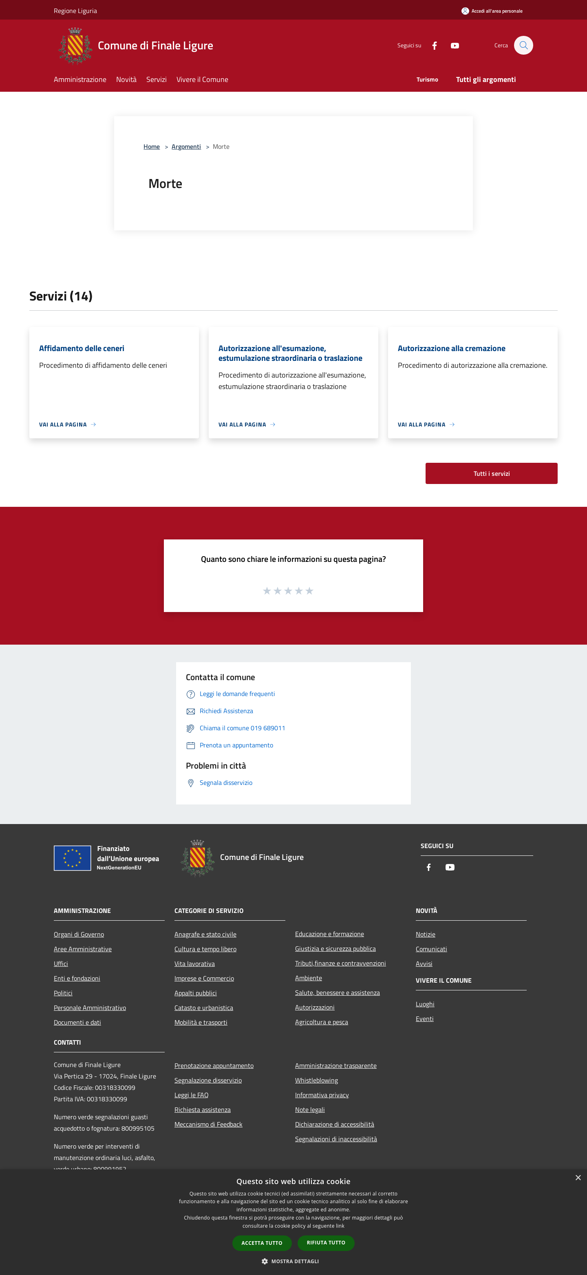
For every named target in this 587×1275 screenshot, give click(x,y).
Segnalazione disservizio (208, 1080)
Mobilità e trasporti (200, 1022)
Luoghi (425, 1004)
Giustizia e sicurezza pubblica (335, 948)
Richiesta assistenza (202, 1109)
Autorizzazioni (315, 1007)
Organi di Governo (79, 934)
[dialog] (293, 1222)
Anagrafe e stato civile (205, 934)
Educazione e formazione (329, 934)
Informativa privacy (322, 1095)
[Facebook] (430, 45)
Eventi (425, 1018)
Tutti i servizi (492, 473)
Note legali (310, 1109)
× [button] (578, 1178)
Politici (63, 993)
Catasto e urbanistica (203, 1007)
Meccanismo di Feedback (208, 1124)
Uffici (61, 963)
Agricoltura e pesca (321, 1022)
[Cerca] (523, 45)
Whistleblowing (316, 1080)
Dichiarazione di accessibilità (334, 1124)
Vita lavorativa (194, 963)
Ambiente (308, 978)
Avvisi (424, 963)
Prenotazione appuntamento (214, 1065)
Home (151, 146)
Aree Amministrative (83, 949)
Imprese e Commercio (204, 978)
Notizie (425, 934)
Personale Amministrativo (90, 1007)
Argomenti (186, 146)
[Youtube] (451, 45)
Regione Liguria (75, 10)
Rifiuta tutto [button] (326, 1242)
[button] (293, 1261)
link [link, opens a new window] (340, 1225)
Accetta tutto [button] (262, 1243)
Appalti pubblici (195, 993)
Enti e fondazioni (77, 978)
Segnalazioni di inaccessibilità (336, 1139)
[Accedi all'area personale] (492, 10)
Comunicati (431, 949)
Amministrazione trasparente (336, 1065)
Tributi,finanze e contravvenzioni (340, 963)
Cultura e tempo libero (205, 949)
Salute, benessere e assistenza (337, 992)
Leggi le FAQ (191, 1095)
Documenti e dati (77, 1022)
